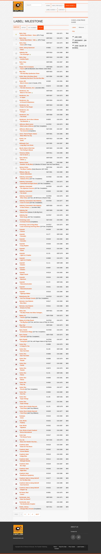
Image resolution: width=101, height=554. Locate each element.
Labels (74, 27)
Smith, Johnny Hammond (26, 47)
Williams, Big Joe (24, 172)
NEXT (37, 514)
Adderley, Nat (23, 52)
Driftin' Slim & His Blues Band (28, 76)
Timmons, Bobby (24, 153)
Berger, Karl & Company (26, 67)
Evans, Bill (22, 81)
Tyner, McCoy (23, 157)
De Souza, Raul (23, 492)
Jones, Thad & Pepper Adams (28, 134)
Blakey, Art (22, 315)
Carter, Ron (22, 344)
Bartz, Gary (22, 33)
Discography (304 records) (79, 41)
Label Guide (77, 37)
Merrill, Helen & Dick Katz (26, 148)
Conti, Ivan (22, 435)
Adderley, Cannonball (25, 177)
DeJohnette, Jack (24, 497)
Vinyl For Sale (57, 5)
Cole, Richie (23, 421)
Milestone (81, 27)
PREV (16, 514)
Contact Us (74, 531)
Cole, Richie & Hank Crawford (28, 430)
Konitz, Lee (22, 138)
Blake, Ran (22, 311)
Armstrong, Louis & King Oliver (28, 224)
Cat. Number (32, 27)
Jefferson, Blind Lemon (26, 124)
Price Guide (70, 5)
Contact (62, 10)
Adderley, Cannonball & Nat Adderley (30, 201)
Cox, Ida (21, 440)
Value (41, 27)
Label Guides (51, 10)
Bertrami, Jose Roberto (26, 301)
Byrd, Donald (23, 339)
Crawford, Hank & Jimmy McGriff (29, 478)
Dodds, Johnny (23, 507)
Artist (24, 27)
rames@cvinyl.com (18, 538)
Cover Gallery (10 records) (79, 47)
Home (48, 5)
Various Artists (23, 162)
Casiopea (22, 416)
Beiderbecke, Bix (24, 296)
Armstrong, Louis (24, 220)
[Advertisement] (79, 82)
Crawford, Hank (24, 444)
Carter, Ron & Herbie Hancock (28, 406)
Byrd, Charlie (23, 330)
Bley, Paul (22, 71)
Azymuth (22, 229)
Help (73, 31)
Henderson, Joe (24, 91)
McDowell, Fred (24, 143)
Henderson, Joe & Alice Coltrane (29, 119)
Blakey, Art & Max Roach (26, 320)
